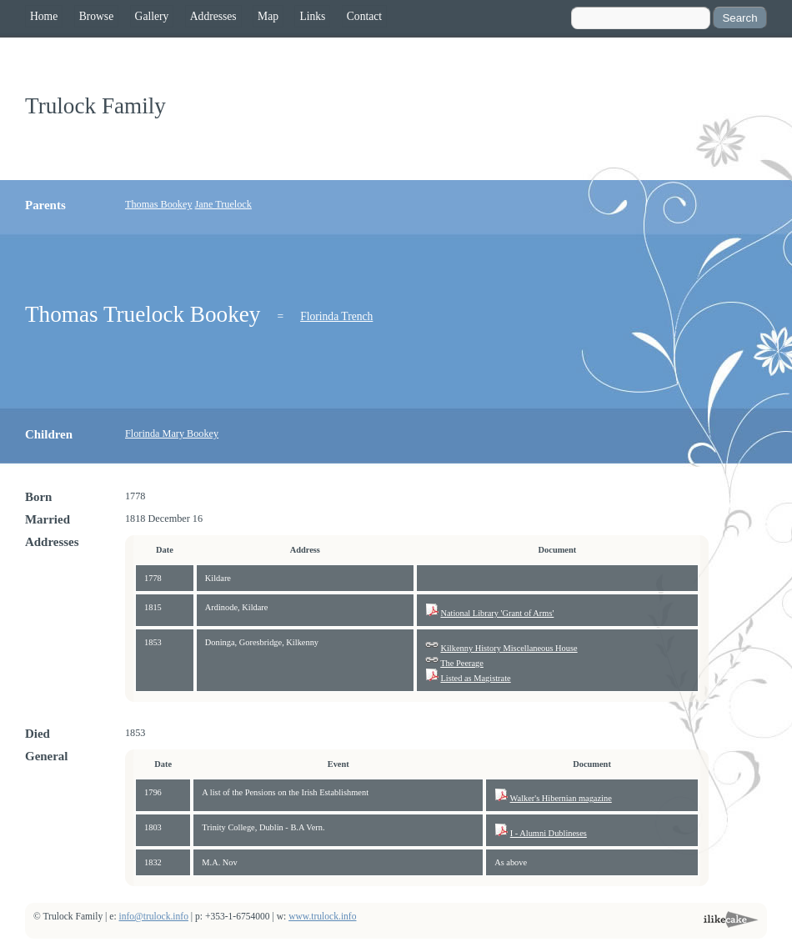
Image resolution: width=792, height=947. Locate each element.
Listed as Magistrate (475, 678)
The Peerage (462, 663)
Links (312, 16)
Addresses (213, 16)
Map (268, 16)
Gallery (152, 16)
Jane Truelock (223, 204)
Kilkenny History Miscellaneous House (508, 648)
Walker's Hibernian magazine (561, 798)
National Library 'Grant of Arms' (497, 613)
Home (44, 16)
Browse (96, 16)
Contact (364, 16)
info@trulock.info (153, 916)
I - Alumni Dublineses (548, 833)
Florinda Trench (336, 316)
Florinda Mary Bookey (171, 433)
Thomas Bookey (159, 204)
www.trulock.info (322, 916)
